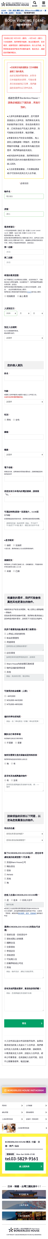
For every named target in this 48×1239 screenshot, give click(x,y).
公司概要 (29, 1105)
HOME (4, 10)
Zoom (29, 292)
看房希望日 (10, 227)
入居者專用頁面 (7, 1119)
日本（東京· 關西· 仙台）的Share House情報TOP (26, 10)
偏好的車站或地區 (13, 716)
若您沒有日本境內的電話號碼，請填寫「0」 (21, 493)
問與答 (4, 1105)
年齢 (7, 391)
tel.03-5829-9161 (21, 1159)
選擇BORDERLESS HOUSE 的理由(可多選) (22, 928)
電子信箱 (9, 467)
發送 (32, 1023)
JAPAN (24, 1205)
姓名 (7, 373)
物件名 (8, 191)
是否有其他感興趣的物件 (16, 776)
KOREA (24, 1194)
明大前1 (19, 13)
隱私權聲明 (30, 1112)
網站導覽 (5, 1112)
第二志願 (9, 257)
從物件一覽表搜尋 (32, 1119)
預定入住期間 (11, 327)
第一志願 (9, 247)
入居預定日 (10, 308)
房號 (7, 209)
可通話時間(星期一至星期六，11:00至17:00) (21, 513)
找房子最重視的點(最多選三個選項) (21, 629)
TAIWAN (24, 1215)
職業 (7, 449)
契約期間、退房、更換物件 (27, 913)
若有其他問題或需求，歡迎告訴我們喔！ (22, 988)
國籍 (7, 432)
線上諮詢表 (24, 1166)
